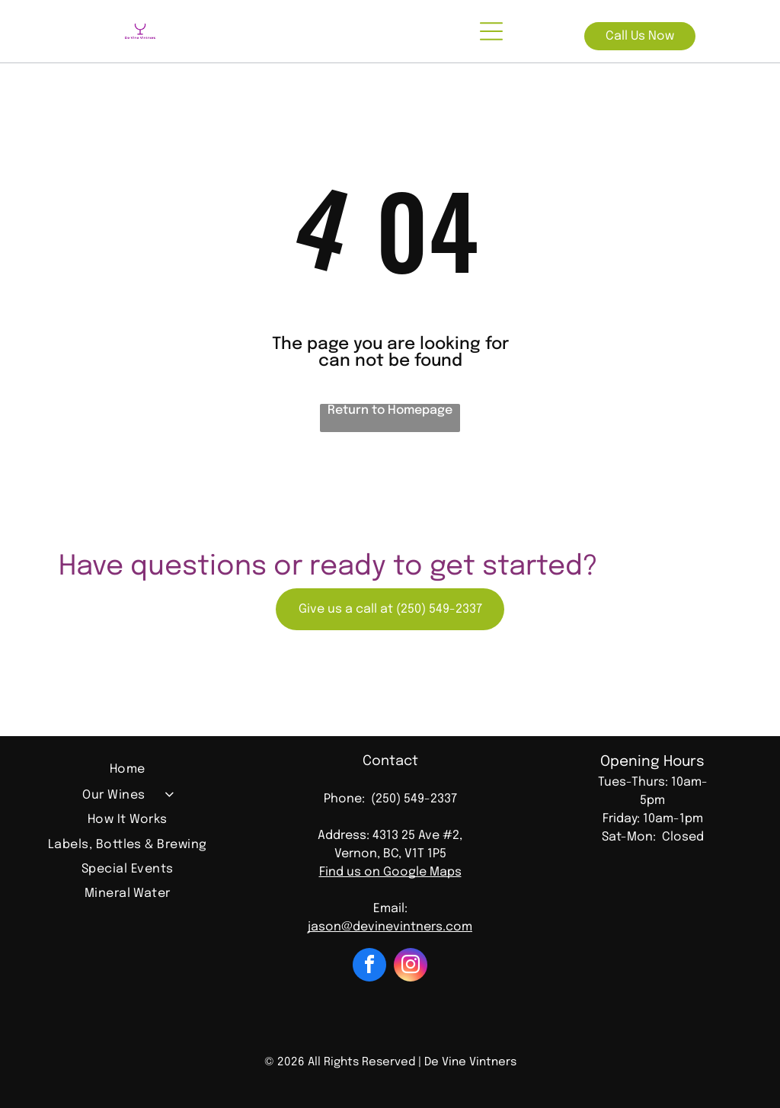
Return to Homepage (390, 410)
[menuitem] (128, 771)
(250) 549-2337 (414, 799)
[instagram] (410, 966)
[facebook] (369, 966)
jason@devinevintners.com (390, 927)
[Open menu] (491, 31)
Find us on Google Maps (390, 872)
